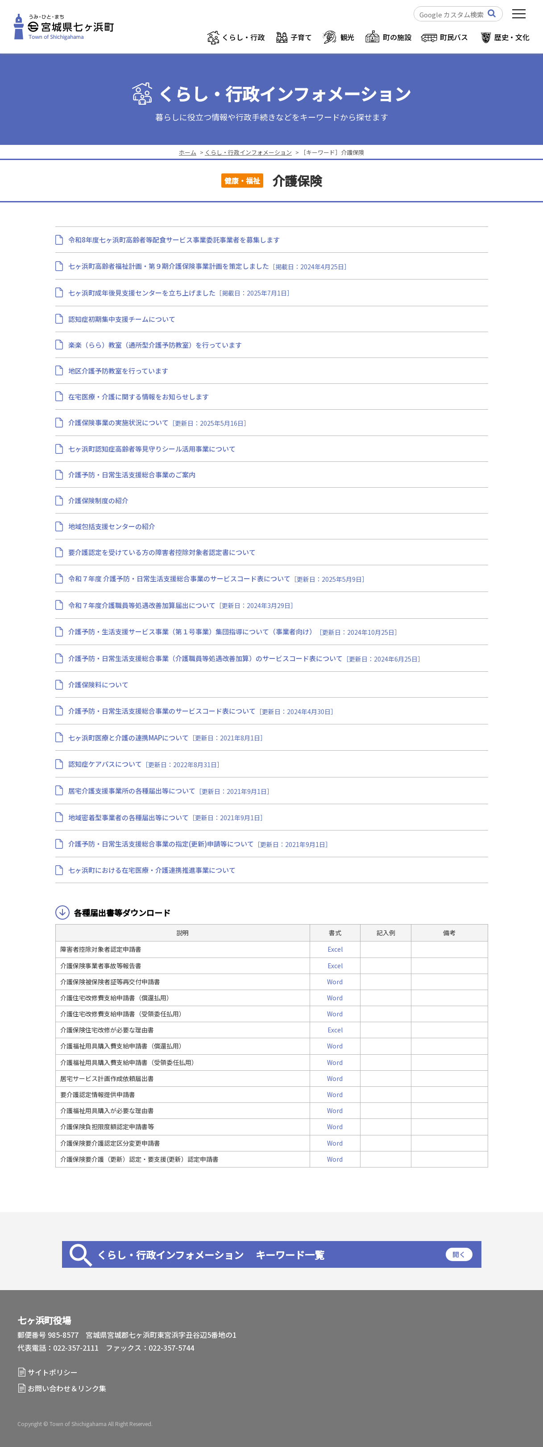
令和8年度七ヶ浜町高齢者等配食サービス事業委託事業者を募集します (174, 239)
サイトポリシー (53, 1372)
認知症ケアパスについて (105, 764)
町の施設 (397, 37)
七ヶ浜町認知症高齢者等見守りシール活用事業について (152, 448)
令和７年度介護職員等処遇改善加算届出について (142, 605)
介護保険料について (98, 684)
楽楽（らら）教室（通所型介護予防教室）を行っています (155, 344)
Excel (335, 949)
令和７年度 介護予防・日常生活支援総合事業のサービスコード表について (179, 578)
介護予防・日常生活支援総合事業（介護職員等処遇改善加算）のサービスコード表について (205, 658)
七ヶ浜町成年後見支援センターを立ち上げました (142, 292)
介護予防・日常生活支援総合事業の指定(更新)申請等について (161, 843)
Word (335, 981)
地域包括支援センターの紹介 (111, 526)
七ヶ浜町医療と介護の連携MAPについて (128, 737)
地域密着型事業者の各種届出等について (128, 817)
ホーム (187, 152)
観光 (347, 37)
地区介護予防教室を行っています (118, 370)
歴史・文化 (512, 37)
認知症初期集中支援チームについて (125, 319)
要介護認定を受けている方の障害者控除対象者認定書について (162, 552)
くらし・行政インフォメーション (284, 94)
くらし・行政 (243, 37)
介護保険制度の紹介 (98, 500)
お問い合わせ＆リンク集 (67, 1388)
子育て (301, 37)
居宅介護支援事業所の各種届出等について (131, 790)
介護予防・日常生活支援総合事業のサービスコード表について (162, 710)
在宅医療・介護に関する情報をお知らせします (138, 396)
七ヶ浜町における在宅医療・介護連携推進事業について (152, 870)
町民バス (454, 37)
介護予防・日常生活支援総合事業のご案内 (131, 474)
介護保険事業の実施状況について (118, 422)
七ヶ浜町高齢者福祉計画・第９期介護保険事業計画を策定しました (168, 266)
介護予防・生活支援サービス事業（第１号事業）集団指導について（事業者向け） (192, 631)
